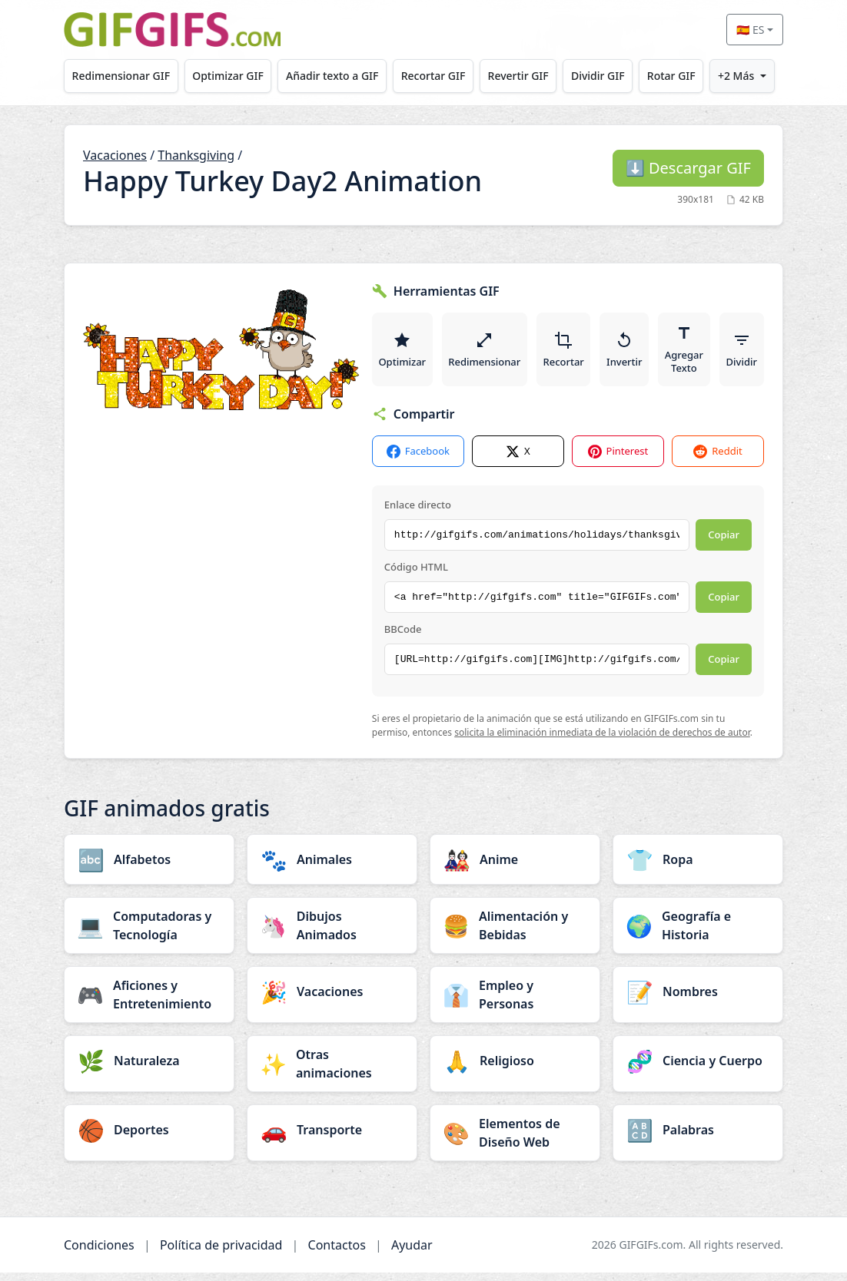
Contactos (337, 1253)
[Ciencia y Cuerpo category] (697, 1069)
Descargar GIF (688, 167)
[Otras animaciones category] (332, 1072)
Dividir (753, 353)
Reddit (717, 459)
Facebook (418, 459)
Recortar (569, 353)
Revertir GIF (518, 75)
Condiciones (99, 1253)
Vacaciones (115, 155)
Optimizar (403, 353)
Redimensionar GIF (121, 75)
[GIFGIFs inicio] (172, 29)
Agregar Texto (694, 353)
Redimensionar (488, 353)
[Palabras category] (697, 1138)
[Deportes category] (149, 1138)
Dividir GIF (598, 75)
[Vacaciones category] (332, 999)
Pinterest (618, 459)
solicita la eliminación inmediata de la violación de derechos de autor (602, 741)
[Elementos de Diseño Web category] (515, 1141)
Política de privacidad (221, 1253)
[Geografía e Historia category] (697, 934)
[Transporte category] (332, 1138)
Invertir (632, 353)
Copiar (723, 543)
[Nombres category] (697, 999)
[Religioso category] (515, 1069)
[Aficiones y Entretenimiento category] (149, 1003)
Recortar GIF (433, 75)
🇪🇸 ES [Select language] (750, 29)
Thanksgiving (196, 155)
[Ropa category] (697, 867)
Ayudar (412, 1253)
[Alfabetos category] (149, 867)
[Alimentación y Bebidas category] (515, 934)
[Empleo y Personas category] (515, 1003)
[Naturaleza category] (149, 1069)
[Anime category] (515, 867)
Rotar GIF (671, 75)
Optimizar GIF (228, 75)
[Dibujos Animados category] (332, 934)
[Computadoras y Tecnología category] (149, 934)
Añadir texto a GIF (332, 75)
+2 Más (736, 75)
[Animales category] (332, 867)
